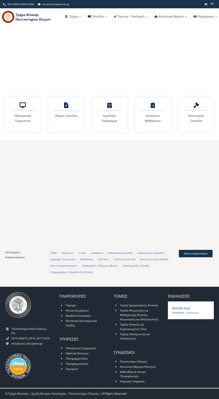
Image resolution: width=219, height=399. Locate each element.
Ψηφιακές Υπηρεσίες (132, 381)
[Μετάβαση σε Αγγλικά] (212, 4)
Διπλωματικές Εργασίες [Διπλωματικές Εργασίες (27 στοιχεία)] (150, 253)
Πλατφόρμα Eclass (77, 358)
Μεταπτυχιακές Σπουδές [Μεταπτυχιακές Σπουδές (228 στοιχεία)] (154, 259)
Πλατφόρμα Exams (77, 363)
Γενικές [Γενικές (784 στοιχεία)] (82, 253)
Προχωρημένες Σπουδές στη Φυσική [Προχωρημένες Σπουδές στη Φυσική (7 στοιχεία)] (71, 272)
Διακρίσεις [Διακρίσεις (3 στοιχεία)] (97, 253)
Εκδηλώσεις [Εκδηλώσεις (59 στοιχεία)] (87, 259)
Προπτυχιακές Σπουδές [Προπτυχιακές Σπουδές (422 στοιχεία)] (136, 265)
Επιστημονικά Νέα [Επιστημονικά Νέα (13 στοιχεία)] (124, 259)
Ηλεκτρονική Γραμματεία (81, 348)
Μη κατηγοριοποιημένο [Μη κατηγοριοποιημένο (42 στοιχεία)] (64, 265)
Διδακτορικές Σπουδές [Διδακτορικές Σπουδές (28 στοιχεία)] (120, 253)
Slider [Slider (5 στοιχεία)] (53, 253)
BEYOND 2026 (181, 308)
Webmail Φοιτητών (77, 353)
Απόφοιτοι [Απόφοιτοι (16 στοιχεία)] (68, 253)
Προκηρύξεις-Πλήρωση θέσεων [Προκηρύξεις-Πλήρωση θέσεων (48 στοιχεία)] (100, 265)
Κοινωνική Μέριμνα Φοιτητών (138, 366)
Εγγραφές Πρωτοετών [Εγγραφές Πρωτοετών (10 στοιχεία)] (62, 259)
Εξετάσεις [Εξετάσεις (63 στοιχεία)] (104, 259)
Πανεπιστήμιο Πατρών (133, 361)
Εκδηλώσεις (193, 312)
